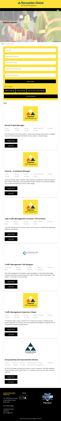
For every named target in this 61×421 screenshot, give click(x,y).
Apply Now (11, 141)
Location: (7, 128)
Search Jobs (30, 81)
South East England (36, 91)
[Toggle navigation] (58, 10)
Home (2, 44)
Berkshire (9, 91)
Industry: (36, 128)
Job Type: (26, 128)
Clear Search (31, 96)
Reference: (17, 128)
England (21, 91)
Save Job (11, 146)
